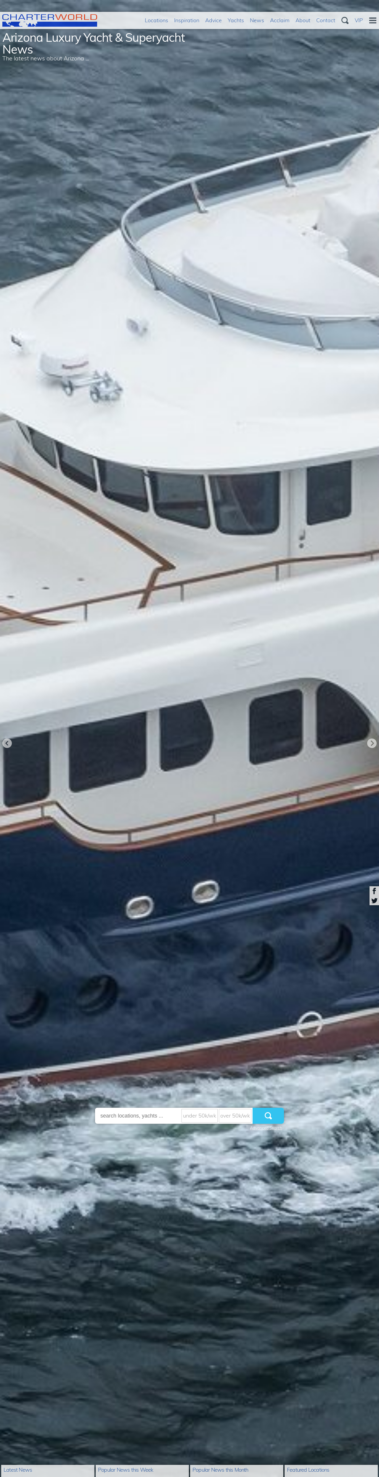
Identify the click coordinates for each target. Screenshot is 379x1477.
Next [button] (372, 743)
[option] (189, 738)
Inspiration (186, 20)
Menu (373, 20)
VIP (359, 20)
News (257, 20)
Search (345, 20)
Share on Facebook (374, 891)
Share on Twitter (374, 900)
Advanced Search (266, 1128)
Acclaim (280, 20)
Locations (156, 20)
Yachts (236, 20)
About (303, 20)
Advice (213, 20)
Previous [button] (7, 743)
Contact (325, 20)
